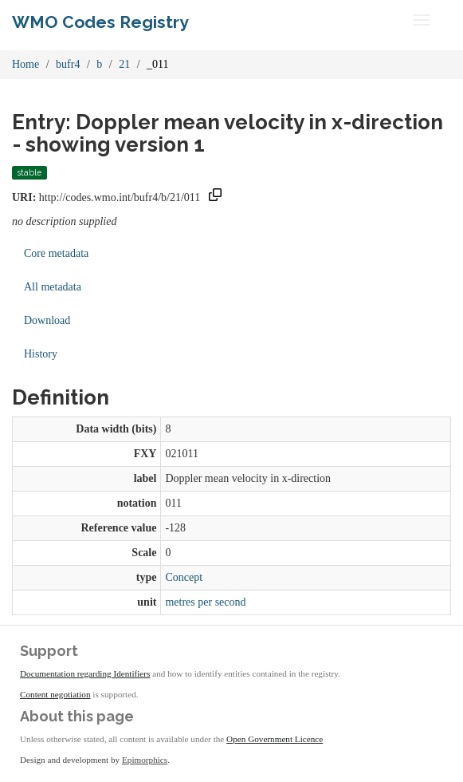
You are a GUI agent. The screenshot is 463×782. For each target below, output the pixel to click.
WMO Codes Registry (100, 22)
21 (124, 64)
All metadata (52, 287)
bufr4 (68, 64)
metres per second (205, 602)
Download (47, 320)
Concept (183, 577)
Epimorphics (144, 759)
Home (25, 64)
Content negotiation (55, 694)
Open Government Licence (274, 739)
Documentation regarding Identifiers (85, 673)
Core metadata (56, 253)
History (40, 354)
